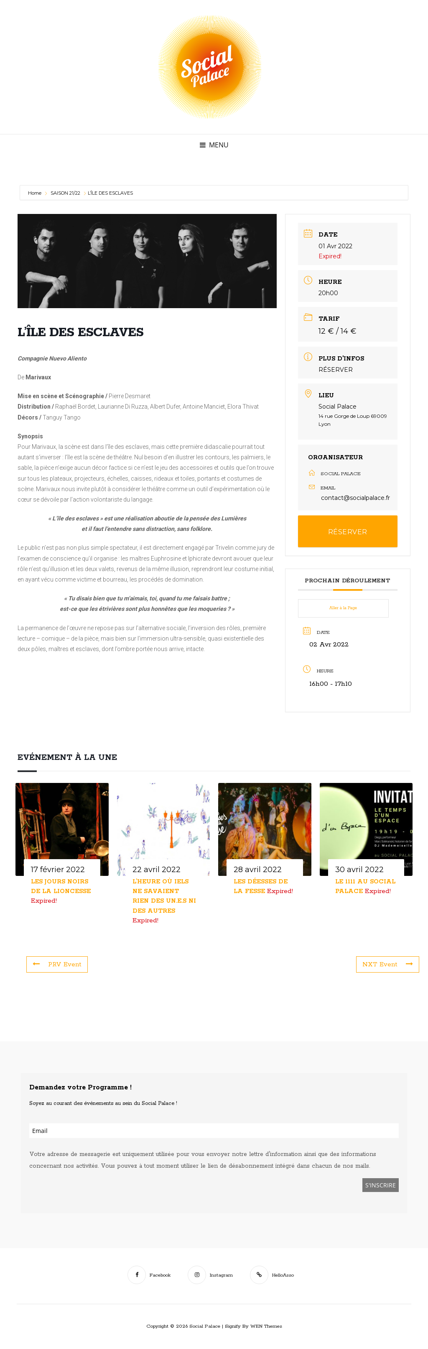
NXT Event (387, 964)
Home (35, 193)
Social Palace (204, 1326)
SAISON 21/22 (65, 193)
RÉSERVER (335, 369)
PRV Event (58, 964)
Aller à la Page (343, 608)
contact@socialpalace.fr (355, 498)
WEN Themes (266, 1326)
